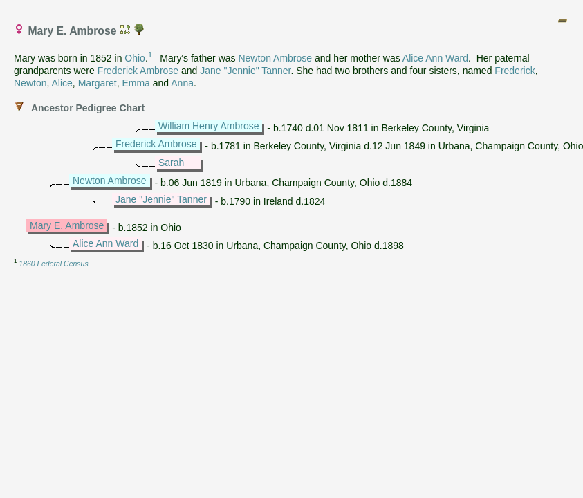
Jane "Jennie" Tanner (245, 70)
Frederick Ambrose (138, 70)
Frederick (514, 70)
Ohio (134, 58)
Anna (182, 83)
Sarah (171, 162)
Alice (61, 83)
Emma (135, 83)
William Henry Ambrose (208, 125)
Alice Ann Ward (435, 58)
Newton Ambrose (275, 58)
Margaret (97, 83)
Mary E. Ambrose (67, 225)
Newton (30, 83)
